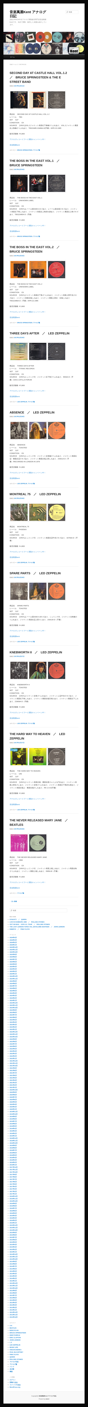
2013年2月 (13, 1307)
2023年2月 (13, 1027)
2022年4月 (13, 1051)
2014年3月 (13, 1276)
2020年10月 (14, 1090)
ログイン (13, 1380)
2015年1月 (13, 1252)
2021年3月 (13, 1082)
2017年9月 (13, 1174)
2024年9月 (13, 981)
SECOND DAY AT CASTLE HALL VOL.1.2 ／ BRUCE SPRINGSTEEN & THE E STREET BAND (40, 77)
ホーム (12, 57)
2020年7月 (13, 1097)
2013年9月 (13, 1290)
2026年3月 (13, 940)
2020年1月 (13, 1109)
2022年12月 (14, 1032)
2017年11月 (14, 1169)
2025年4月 (13, 966)
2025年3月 (13, 969)
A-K (11, 1325)
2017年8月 (13, 1177)
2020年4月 (13, 1104)
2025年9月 (13, 954)
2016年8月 (13, 1206)
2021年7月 (13, 1073)
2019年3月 (13, 1131)
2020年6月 (13, 1099)
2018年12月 (14, 1138)
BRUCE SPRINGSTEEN (24, 150)
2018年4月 (13, 1157)
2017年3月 (13, 1189)
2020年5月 (13, 1102)
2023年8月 (13, 1012)
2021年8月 (13, 1070)
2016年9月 (13, 1203)
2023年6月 (13, 1017)
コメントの (15, 1385)
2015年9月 (13, 1232)
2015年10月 (14, 1230)
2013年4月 (13, 1302)
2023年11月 (14, 1005)
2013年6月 (13, 1298)
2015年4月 (13, 1244)
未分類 (12, 1369)
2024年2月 (13, 998)
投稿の (14, 1382)
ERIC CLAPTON (15, 1337)
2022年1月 (13, 1058)
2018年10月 (14, 1143)
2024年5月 (13, 991)
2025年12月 (14, 947)
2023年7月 (13, 1015)
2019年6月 (13, 1124)
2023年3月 (13, 1024)
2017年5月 (13, 1184)
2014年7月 (13, 1266)
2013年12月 (14, 1283)
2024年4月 (13, 993)
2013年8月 (13, 1293)
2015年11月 (14, 1227)
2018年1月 (13, 1165)
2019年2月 (13, 1133)
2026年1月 (13, 945)
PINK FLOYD (14, 1354)
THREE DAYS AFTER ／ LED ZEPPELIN (39, 333)
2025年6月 (13, 962)
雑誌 (11, 1371)
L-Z (11, 1342)
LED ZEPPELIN (22, 402)
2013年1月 (13, 1310)
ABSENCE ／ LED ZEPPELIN (32, 412)
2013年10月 (14, 1288)
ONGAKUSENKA (15, 1350)
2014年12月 (14, 1254)
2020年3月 (13, 1107)
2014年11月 (14, 1257)
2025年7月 (13, 959)
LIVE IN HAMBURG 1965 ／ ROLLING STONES (27, 922)
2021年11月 (14, 1063)
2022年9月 (13, 1039)
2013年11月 (14, 1285)
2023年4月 (13, 1022)
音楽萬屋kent (15, 145)
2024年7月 (13, 986)
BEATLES (13, 1328)
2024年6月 (13, 988)
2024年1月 (13, 1000)
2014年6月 (13, 1269)
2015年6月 (13, 1240)
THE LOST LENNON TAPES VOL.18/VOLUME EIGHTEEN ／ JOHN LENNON (37, 927)
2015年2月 (13, 1249)
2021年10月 (14, 1066)
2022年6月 (13, 1046)
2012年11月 (14, 1315)
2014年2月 (13, 1278)
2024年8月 (13, 983)
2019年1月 (13, 1136)
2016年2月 (13, 1220)
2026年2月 (13, 942)
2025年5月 (13, 964)
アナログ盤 (36, 150)
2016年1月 (13, 1223)
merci (47, 1399)
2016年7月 (13, 1208)
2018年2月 (13, 1162)
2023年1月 (13, 1029)
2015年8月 (13, 1235)
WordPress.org (15, 1387)
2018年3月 (13, 1160)
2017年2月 (13, 1191)
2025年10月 (14, 952)
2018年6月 (13, 1153)
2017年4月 (13, 1186)
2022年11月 (14, 1034)
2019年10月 (14, 1114)
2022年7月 (13, 1044)
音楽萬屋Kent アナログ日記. (48, 1396)
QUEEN (12, 1357)
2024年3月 (13, 995)
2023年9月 (13, 1010)
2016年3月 (13, 1218)
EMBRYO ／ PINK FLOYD (20, 929)
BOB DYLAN (14, 1330)
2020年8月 (13, 1095)
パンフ (12, 1367)
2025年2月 (13, 971)
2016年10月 (14, 1201)
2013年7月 (13, 1295)
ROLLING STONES (16, 1359)
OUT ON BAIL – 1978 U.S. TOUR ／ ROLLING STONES (30, 924)
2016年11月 (14, 1199)
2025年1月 (13, 974)
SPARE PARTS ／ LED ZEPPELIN (35, 573)
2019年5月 (13, 1126)
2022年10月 (14, 1037)
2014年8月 (13, 1264)
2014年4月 (13, 1273)
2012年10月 (14, 1317)
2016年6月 (13, 1211)
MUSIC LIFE (14, 1347)
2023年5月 (13, 1020)
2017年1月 (13, 1194)
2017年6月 (13, 1182)
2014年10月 (14, 1259)
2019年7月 (13, 1121)
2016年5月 (13, 1213)
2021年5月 (13, 1078)
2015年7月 (13, 1237)
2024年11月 (14, 979)
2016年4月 (13, 1215)
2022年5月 (13, 1049)
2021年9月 (13, 1068)
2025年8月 (13, 957)
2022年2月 (13, 1056)
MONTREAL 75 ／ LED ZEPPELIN (35, 494)
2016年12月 (14, 1196)
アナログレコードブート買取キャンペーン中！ (28, 139)
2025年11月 (14, 950)
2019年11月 (14, 1111)
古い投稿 (13, 901)
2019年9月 (13, 1116)
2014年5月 (13, 1271)
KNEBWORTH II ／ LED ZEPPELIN (36, 652)
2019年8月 (13, 1119)
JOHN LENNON (15, 1340)
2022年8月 (13, 1041)
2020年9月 (13, 1092)
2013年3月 (13, 1305)
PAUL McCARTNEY (16, 1352)
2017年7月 (13, 1179)
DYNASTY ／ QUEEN (18, 919)
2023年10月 (14, 1008)
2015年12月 (14, 1225)
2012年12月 (14, 1312)
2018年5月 (13, 1155)
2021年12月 (14, 1061)
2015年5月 (13, 1242)
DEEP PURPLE (15, 1335)
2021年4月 (13, 1080)
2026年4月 (13, 937)
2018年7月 (13, 1150)
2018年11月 (14, 1141)
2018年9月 (13, 1145)
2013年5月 (13, 1300)
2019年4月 (13, 1128)
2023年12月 (14, 1003)
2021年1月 (13, 1087)
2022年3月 (13, 1053)
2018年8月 (13, 1148)
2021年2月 (13, 1085)
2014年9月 (13, 1261)
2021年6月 (13, 1075)
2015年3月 (13, 1247)
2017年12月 (14, 1167)
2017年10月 (14, 1172)
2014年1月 (13, 1281)
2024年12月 (14, 976)
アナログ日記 (14, 1362)
